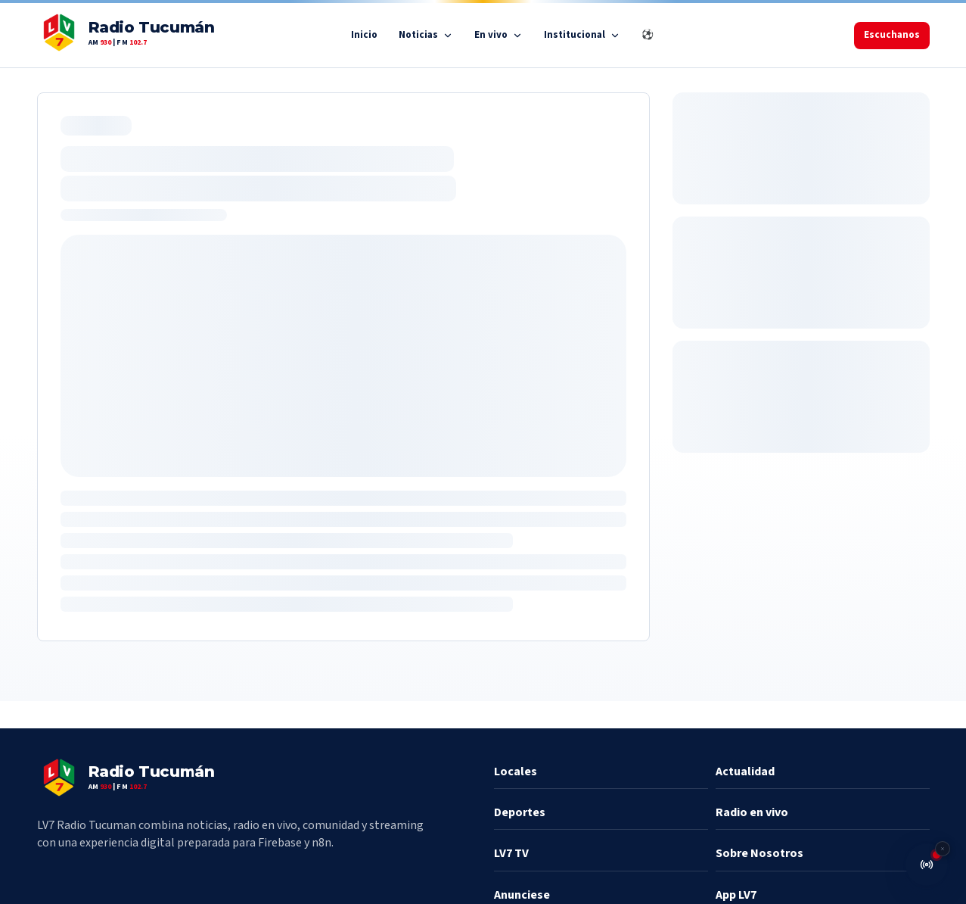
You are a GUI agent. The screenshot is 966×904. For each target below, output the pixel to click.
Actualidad (745, 771)
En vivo (498, 35)
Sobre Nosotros (759, 853)
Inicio (364, 35)
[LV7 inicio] (126, 35)
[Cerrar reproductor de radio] (942, 848)
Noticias (426, 35)
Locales (515, 771)
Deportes (519, 812)
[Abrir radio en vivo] (926, 864)
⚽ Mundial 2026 (678, 35)
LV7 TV (511, 853)
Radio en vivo (752, 812)
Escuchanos (892, 35)
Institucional (582, 35)
